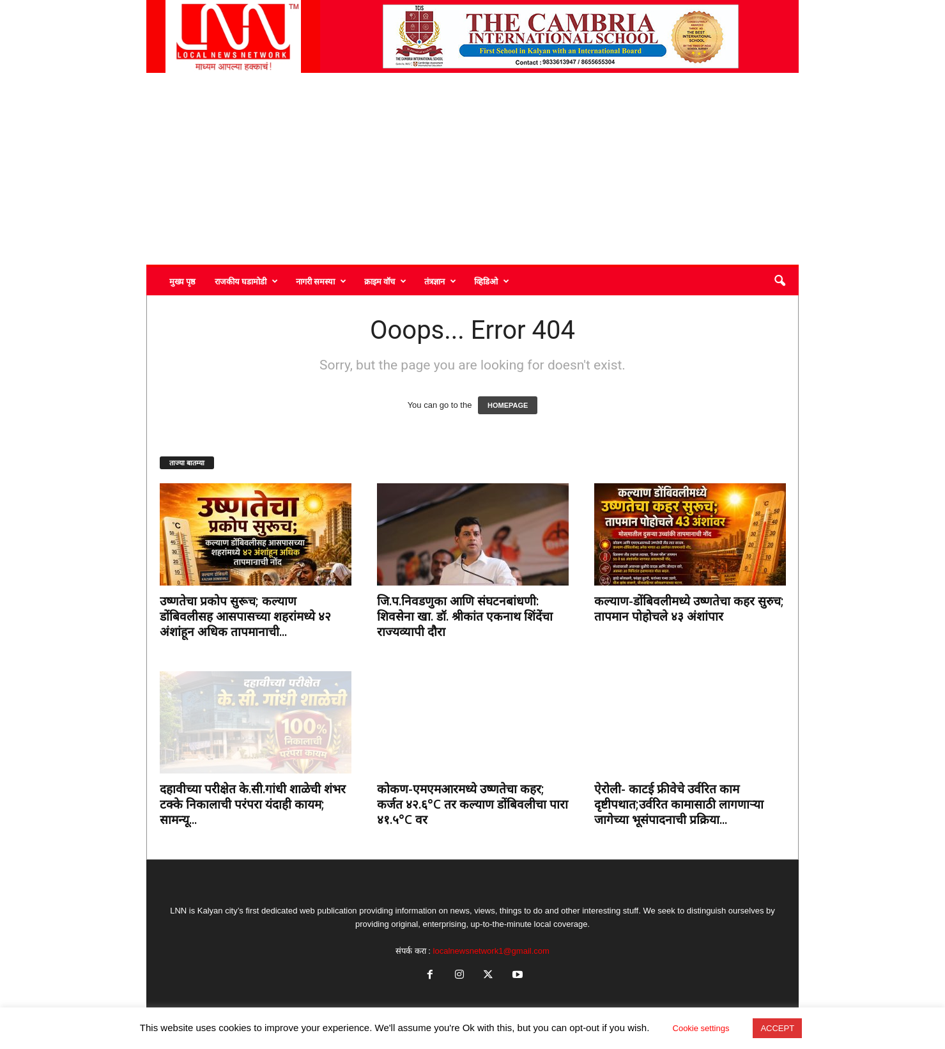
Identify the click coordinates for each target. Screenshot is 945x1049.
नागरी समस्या (321, 281)
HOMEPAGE (508, 405)
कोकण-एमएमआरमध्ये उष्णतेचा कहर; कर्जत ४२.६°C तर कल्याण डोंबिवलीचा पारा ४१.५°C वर (472, 804)
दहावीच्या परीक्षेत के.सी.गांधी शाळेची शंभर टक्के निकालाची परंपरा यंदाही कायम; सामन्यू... (253, 804)
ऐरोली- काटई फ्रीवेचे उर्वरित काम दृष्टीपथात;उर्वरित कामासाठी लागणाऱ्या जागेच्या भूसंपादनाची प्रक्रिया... (679, 804)
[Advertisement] (472, 168)
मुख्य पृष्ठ (182, 281)
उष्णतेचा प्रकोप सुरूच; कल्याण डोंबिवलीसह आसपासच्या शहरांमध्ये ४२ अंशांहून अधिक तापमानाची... (245, 616)
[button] (779, 281)
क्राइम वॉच (385, 281)
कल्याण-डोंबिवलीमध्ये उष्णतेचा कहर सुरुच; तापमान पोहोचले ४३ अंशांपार (689, 609)
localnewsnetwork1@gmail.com (491, 951)
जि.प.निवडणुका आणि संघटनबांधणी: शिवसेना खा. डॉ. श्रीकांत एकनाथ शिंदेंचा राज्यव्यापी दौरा (465, 616)
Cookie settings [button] (701, 1028)
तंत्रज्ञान (440, 281)
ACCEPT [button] (777, 1028)
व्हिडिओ (491, 281)
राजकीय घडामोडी (246, 281)
